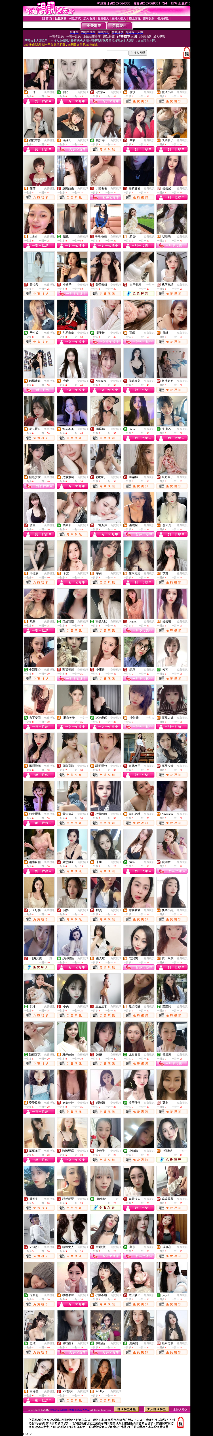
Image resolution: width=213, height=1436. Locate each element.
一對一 (150, 284)
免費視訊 (49, 92)
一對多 (150, 717)
